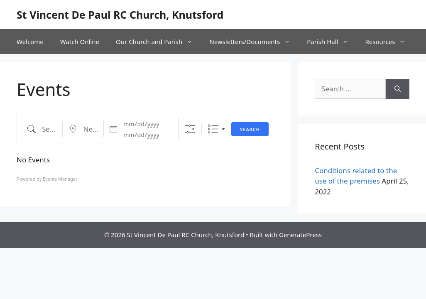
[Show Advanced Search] (190, 129)
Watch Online (79, 41)
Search (250, 129)
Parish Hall (332, 41)
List (213, 129)
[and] (146, 135)
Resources (389, 41)
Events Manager (60, 179)
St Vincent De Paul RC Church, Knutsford (120, 14)
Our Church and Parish (158, 41)
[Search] (397, 89)
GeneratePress (300, 234)
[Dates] (146, 124)
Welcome (30, 41)
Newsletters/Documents (254, 41)
